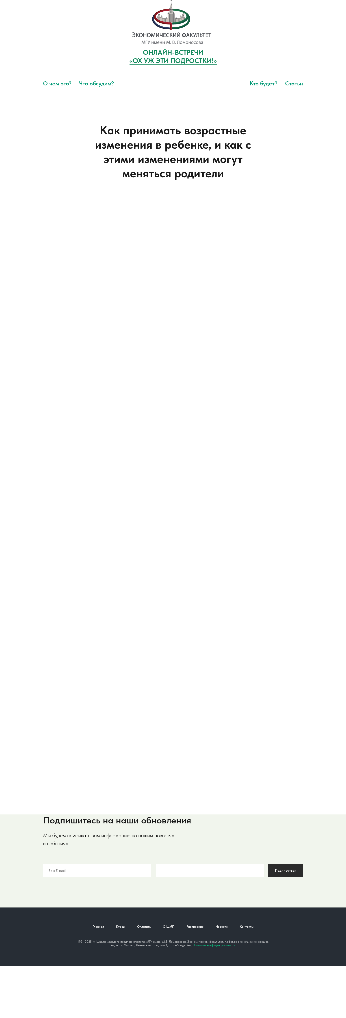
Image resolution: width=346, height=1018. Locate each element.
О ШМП (168, 926)
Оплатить (144, 926)
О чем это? (57, 83)
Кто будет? (263, 83)
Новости (222, 926)
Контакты (246, 926)
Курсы (120, 926)
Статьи (294, 83)
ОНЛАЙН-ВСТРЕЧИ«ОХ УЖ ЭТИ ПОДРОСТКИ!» (173, 56)
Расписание (194, 926)
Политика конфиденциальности (214, 945)
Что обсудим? (96, 83)
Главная (98, 926)
